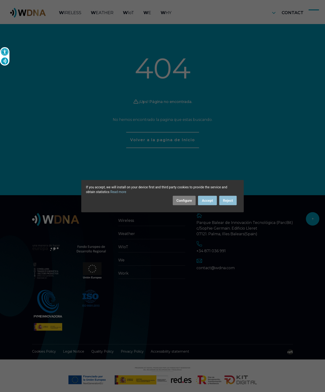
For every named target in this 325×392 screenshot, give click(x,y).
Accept (207, 200)
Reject (228, 200)
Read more (118, 192)
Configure (184, 200)
